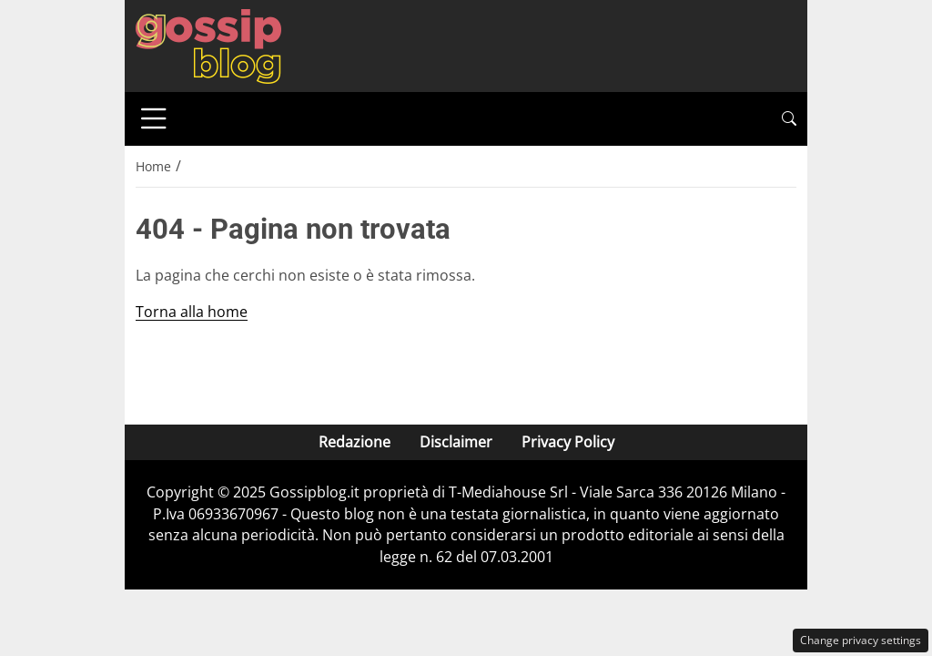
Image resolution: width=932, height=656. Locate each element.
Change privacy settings (860, 640)
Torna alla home (192, 312)
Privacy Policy (568, 442)
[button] (789, 118)
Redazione (354, 442)
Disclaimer (456, 442)
